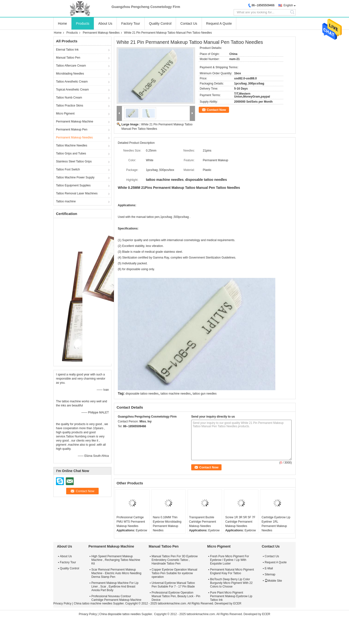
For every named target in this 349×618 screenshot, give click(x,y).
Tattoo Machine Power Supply (75, 177)
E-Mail (269, 568)
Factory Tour (130, 23)
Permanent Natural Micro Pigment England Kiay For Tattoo (232, 571)
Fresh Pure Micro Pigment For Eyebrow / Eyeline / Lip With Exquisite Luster (229, 560)
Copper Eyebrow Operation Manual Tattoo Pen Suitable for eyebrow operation (174, 573)
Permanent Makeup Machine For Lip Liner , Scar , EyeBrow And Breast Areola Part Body (114, 586)
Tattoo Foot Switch (68, 169)
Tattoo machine (66, 201)
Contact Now (216, 110)
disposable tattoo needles (142, 393)
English (288, 5)
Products (82, 23)
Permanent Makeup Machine (74, 121)
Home (62, 23)
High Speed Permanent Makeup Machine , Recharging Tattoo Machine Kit (115, 560)
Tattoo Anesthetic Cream (72, 81)
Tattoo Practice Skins (69, 105)
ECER (237, 603)
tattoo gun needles (205, 393)
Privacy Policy (62, 603)
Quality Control (160, 23)
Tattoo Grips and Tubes (71, 153)
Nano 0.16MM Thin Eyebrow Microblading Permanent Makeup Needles (167, 524)
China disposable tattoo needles (120, 614)
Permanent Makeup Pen (71, 129)
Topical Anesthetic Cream (72, 89)
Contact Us (188, 23)
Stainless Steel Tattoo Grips (74, 161)
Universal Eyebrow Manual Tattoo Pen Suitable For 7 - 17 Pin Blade (173, 584)
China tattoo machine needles (93, 603)
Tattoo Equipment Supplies (73, 185)
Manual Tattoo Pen (68, 57)
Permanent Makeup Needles (101, 32)
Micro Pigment (65, 113)
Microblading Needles (70, 73)
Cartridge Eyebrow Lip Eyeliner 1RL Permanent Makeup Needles (276, 524)
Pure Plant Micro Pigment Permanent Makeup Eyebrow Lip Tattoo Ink (231, 596)
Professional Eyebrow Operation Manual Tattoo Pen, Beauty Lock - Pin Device (176, 596)
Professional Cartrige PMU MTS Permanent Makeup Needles (131, 522)
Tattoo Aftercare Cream (71, 65)
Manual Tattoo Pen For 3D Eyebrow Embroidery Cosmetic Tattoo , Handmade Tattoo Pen (175, 560)
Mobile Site (273, 580)
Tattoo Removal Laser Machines (76, 193)
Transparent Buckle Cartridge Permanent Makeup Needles (202, 522)
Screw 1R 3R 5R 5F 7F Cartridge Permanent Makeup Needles (240, 522)
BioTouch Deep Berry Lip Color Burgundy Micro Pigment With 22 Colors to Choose (231, 583)
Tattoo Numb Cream (69, 97)
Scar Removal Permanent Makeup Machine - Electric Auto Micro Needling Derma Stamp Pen (116, 573)
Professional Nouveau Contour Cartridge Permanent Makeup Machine (116, 598)
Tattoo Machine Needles (71, 145)
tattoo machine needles (175, 393)
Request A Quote (219, 23)
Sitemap (270, 574)
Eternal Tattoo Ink (67, 49)
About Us (105, 23)
